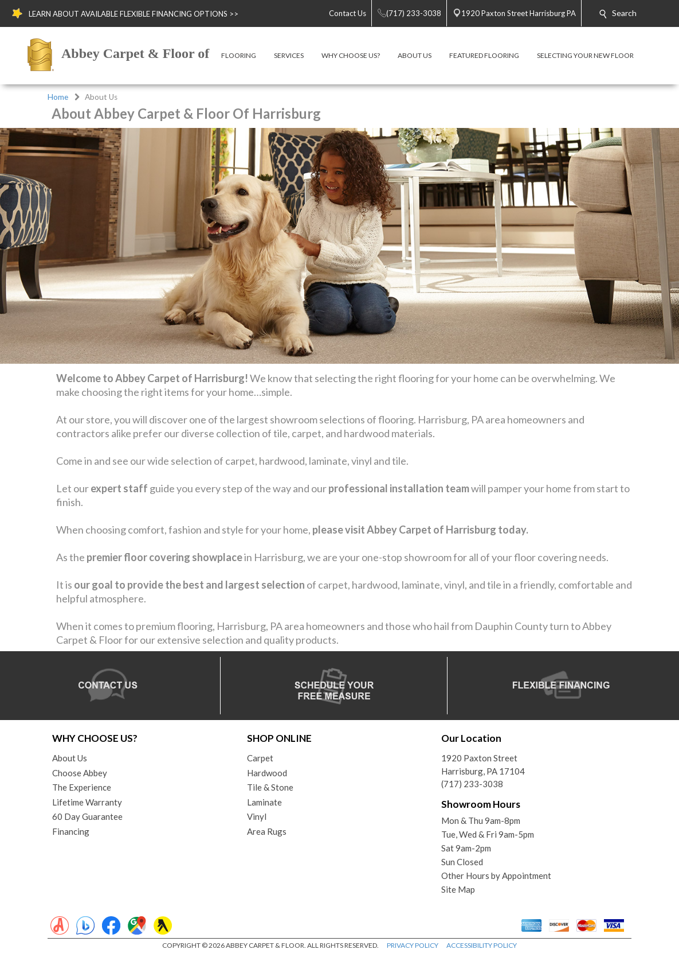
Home (58, 97)
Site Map (458, 889)
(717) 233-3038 (472, 784)
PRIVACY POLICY (412, 945)
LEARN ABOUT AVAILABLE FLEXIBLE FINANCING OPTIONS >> (133, 13)
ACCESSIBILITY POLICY (481, 945)
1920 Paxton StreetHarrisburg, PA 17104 (483, 764)
